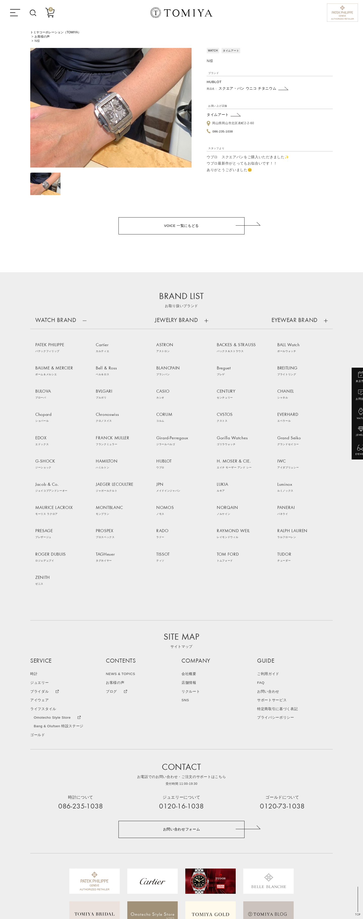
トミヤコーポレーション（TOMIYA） (55, 32)
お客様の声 (42, 36)
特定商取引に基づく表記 (277, 627)
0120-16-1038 (181, 725)
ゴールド (37, 653)
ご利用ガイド (268, 593)
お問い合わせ (268, 610)
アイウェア (39, 619)
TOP (357, 914)
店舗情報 (189, 602)
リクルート (191, 610)
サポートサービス (272, 619)
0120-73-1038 (282, 725)
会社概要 (189, 593)
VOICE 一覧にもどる (181, 226)
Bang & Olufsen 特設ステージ (59, 644)
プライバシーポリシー (275, 636)
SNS (185, 619)
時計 (34, 593)
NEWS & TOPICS (121, 593)
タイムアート (218, 115)
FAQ (261, 602)
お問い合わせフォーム (181, 748)
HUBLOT (214, 82)
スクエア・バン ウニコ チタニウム (248, 88)
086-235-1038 (223, 131)
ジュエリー (39, 602)
